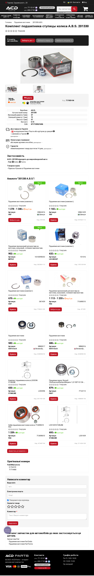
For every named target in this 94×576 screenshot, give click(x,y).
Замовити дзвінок (42, 565)
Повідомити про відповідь (18, 501)
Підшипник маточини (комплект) (20, 201)
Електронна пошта (15, 492)
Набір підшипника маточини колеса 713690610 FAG (26, 426)
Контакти (76, 2)
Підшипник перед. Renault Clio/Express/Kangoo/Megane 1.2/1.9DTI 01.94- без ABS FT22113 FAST (66, 381)
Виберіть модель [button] (64, 40)
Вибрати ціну (15, 220)
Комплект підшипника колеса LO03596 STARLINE (23, 381)
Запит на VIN (42, 568)
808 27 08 (29, 10)
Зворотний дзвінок (47, 7)
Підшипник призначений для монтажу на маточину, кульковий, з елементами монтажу (25, 247)
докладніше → (15, 136)
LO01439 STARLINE (56, 425)
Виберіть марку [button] (45, 40)
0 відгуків (21, 31)
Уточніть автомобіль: (12, 40)
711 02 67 (29, 7)
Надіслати (13, 524)
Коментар (12, 512)
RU (64, 2)
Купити (28, 98)
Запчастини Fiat (13, 540)
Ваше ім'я (11, 483)
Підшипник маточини (16, 336)
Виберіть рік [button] (27, 40)
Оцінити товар (13, 504)
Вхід (84, 2)
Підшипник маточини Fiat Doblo (20, 542)
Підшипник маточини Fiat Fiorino (21, 544)
